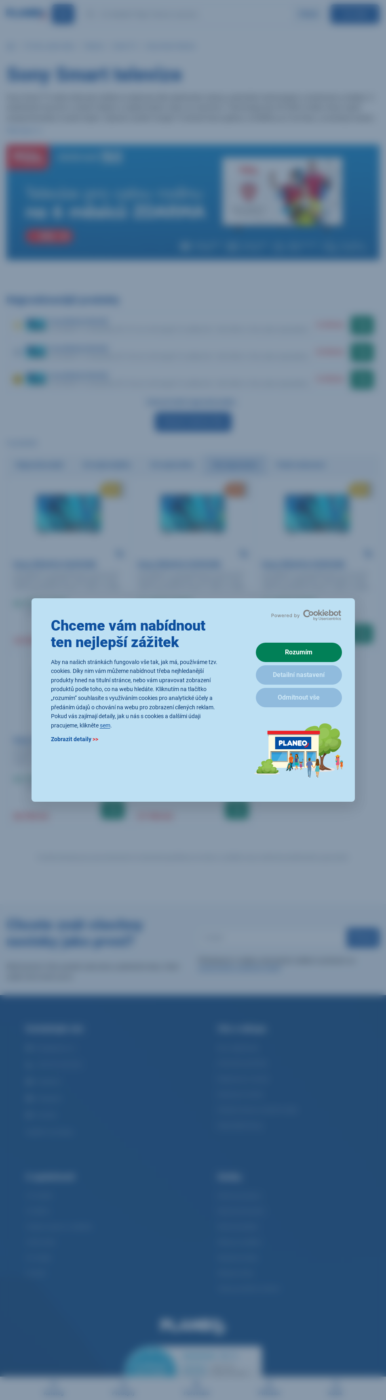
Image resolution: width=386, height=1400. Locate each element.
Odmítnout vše (299, 697)
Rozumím (298, 652)
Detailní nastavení (299, 675)
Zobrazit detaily (74, 739)
